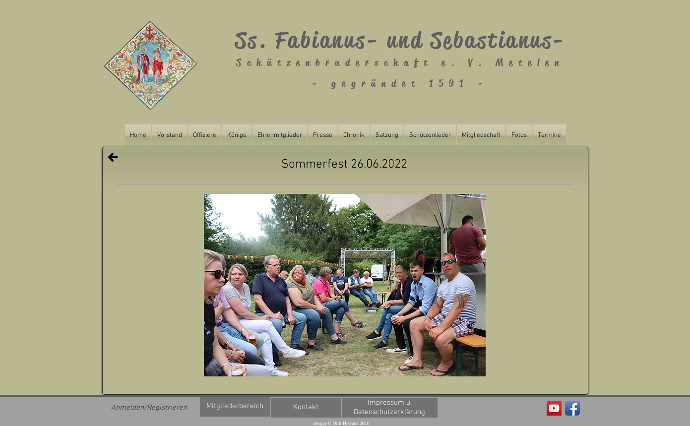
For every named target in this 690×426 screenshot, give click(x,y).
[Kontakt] (306, 408)
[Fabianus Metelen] (554, 408)
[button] (345, 285)
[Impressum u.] (390, 403)
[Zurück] (112, 157)
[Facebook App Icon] (572, 408)
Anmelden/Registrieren (149, 407)
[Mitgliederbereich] (235, 407)
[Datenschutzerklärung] (390, 412)
